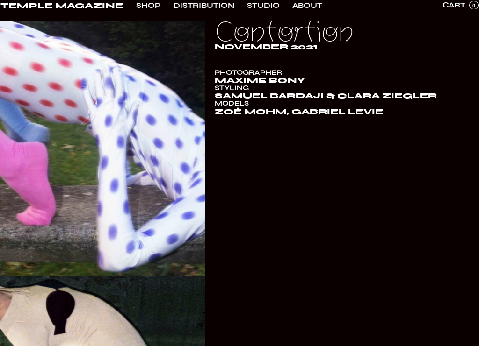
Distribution (204, 5)
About (307, 5)
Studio (263, 5)
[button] (461, 5)
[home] (61, 5)
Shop (148, 5)
